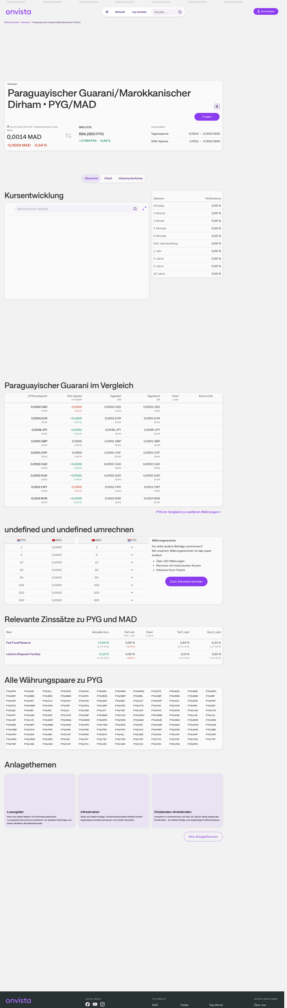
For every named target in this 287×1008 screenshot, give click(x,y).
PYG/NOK (211, 724)
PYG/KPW (193, 724)
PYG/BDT (11, 696)
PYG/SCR (102, 734)
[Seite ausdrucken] (217, 106)
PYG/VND (174, 744)
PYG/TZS (101, 739)
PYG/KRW (29, 739)
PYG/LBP (11, 720)
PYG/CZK (174, 739)
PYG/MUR (156, 720)
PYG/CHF (66, 734)
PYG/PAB (65, 729)
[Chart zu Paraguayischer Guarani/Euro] (175, 419)
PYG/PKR (47, 729)
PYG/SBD (211, 729)
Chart (108, 178)
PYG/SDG (11, 739)
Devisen (25, 22)
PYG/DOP (156, 700)
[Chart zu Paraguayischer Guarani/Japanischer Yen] (175, 430)
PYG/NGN (156, 724)
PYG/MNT (29, 724)
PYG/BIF (210, 696)
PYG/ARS (101, 691)
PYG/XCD (29, 729)
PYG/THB (120, 739)
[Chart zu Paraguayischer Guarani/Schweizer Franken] (175, 453)
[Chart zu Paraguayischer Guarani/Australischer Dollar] (175, 476)
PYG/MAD (138, 720)
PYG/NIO (138, 724)
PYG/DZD (66, 691)
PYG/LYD (29, 720)
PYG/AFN (11, 691)
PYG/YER (120, 710)
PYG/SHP (193, 734)
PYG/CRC (84, 700)
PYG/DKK (102, 700)
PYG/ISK (47, 710)
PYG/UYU (84, 744)
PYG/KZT (11, 715)
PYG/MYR (102, 720)
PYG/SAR (29, 734)
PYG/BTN (84, 696)
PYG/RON (174, 729)
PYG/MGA (66, 720)
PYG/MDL (11, 724)
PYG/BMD (66, 696)
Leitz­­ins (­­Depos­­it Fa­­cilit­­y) (23, 654)
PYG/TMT (11, 744)
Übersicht (91, 178)
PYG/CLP (47, 700)
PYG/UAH (48, 744)
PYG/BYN (193, 744)
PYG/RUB (193, 729)
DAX (155, 1005)
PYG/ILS (65, 710)
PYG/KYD (156, 710)
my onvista (139, 12)
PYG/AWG (138, 691)
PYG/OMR (11, 729)
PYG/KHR (174, 710)
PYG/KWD (138, 715)
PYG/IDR (210, 705)
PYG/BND (174, 696)
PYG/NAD (66, 724)
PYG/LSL (210, 715)
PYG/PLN (138, 729)
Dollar (184, 1005)
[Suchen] (135, 209)
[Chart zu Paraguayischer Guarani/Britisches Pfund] (175, 442)
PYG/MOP (48, 720)
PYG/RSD (84, 734)
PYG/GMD (29, 705)
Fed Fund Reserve (18, 643)
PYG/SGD (138, 734)
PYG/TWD (102, 724)
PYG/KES (47, 715)
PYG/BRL (138, 696)
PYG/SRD (47, 739)
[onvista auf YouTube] (95, 1005)
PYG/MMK (48, 724)
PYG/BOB (102, 696)
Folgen (207, 117)
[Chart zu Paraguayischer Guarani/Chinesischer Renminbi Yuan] (175, 487)
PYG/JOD (138, 710)
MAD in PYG (85, 126)
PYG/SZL (65, 739)
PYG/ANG (174, 724)
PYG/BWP (120, 696)
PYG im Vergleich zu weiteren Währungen (189, 512)
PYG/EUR (193, 700)
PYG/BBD (29, 696)
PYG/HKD (174, 705)
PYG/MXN (211, 720)
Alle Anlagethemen (203, 836)
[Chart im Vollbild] (144, 208)
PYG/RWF (156, 729)
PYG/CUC (120, 715)
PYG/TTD (156, 739)
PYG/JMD (84, 710)
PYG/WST (11, 734)
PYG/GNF (102, 705)
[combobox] (76, 209)
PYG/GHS (48, 705)
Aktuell (120, 12)
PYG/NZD (120, 724)
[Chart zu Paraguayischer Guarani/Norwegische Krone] (175, 499)
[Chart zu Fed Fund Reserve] (149, 644)
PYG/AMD (120, 691)
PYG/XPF (29, 700)
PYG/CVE (211, 710)
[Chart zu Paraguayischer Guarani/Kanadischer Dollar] (175, 465)
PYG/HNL (156, 705)
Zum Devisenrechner (186, 581)
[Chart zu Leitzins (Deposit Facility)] (149, 655)
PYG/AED (120, 700)
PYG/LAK (193, 715)
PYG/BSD (193, 691)
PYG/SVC (174, 700)
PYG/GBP (156, 696)
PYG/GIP (65, 705)
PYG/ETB (156, 691)
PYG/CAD (193, 710)
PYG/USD (120, 744)
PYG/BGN (193, 696)
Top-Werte (216, 1005)
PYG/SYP (83, 739)
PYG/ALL (47, 691)
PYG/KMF (84, 715)
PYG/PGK (84, 729)
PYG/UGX (29, 744)
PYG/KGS (174, 715)
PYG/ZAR (211, 734)
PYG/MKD (174, 720)
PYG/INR (192, 705)
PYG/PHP (120, 729)
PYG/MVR (120, 720)
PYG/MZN (193, 720)
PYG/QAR (29, 715)
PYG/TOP (138, 739)
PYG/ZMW (156, 715)
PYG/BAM (102, 715)
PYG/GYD (120, 705)
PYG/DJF (138, 700)
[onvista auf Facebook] (87, 1005)
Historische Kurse (130, 178)
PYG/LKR (174, 734)
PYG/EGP (29, 691)
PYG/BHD (211, 691)
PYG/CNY (66, 700)
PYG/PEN (102, 729)
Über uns (260, 1005)
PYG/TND (193, 739)
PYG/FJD (11, 705)
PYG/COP (66, 715)
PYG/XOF (11, 700)
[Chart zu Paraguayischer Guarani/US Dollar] (175, 407)
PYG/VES (156, 744)
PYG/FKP (211, 700)
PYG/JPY (101, 710)
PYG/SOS (156, 734)
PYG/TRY (210, 739)
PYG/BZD (47, 696)
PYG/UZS (101, 744)
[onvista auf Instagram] (102, 1005)
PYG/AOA (84, 691)
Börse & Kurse (11, 22)
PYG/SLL (120, 734)
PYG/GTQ (84, 705)
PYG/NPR (84, 724)
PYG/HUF (66, 744)
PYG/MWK (84, 720)
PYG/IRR (28, 710)
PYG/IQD (11, 710)
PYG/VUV (138, 744)
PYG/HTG (138, 705)
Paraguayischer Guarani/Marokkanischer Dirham (56, 22)
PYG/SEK (47, 734)
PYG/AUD (174, 691)
